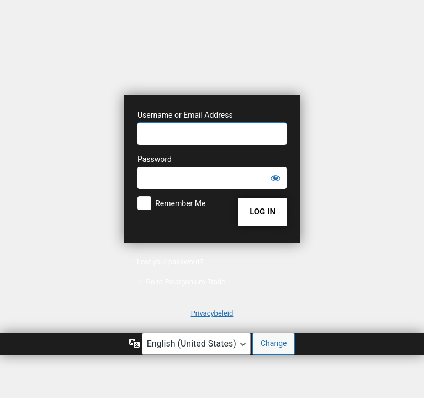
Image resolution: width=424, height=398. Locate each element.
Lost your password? (170, 262)
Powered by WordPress (212, 51)
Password (154, 159)
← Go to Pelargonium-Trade (181, 281)
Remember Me (180, 203)
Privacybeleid (212, 313)
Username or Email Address (185, 115)
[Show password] (275, 178)
